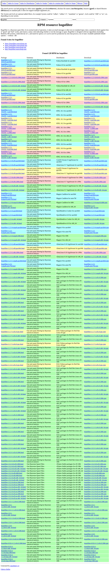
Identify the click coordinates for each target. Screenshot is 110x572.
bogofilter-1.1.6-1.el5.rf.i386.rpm (95, 361)
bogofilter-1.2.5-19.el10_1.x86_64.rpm (91, 136)
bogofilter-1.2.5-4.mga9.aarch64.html (13, 227)
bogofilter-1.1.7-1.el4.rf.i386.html (12, 340)
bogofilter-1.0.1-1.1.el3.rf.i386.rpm (96, 510)
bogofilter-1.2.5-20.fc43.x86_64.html (13, 86)
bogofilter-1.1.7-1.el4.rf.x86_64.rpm (96, 348)
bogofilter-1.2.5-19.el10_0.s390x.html (8, 152)
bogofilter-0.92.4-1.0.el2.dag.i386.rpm (91, 560)
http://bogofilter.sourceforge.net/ (16, 49)
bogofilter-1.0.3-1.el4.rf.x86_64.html (13, 448)
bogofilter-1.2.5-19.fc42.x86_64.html (13, 107)
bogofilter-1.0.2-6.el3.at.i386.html (12, 491)
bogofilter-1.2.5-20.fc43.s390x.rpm (96, 77)
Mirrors (79, 3)
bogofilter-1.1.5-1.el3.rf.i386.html (12, 407)
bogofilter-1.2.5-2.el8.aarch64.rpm (95, 244)
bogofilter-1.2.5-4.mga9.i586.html (12, 236)
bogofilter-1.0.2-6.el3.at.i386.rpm (95, 491)
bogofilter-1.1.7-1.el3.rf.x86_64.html (13, 357)
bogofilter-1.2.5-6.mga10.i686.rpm (95, 202)
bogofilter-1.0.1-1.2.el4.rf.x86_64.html (8, 506)
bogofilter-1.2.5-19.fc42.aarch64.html (8, 94)
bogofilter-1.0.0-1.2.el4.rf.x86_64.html (8, 526)
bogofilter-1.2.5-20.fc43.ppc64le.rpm (91, 69)
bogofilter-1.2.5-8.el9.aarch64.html (13, 161)
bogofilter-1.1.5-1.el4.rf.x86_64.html (13, 402)
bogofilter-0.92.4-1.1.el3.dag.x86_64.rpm (92, 556)
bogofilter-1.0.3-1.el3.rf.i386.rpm (95, 452)
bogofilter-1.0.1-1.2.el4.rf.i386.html (13, 502)
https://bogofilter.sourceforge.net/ (16, 45)
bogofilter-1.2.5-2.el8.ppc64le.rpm (95, 248)
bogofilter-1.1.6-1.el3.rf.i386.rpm (95, 382)
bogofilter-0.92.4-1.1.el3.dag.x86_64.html (9, 556)
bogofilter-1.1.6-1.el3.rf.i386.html (12, 382)
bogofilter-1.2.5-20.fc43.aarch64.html (8, 61)
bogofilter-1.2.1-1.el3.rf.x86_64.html (13, 298)
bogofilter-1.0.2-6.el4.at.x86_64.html (13, 487)
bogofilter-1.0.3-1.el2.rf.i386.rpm (95, 461)
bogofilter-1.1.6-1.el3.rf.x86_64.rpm (96, 386)
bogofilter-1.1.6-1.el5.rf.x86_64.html (13, 369)
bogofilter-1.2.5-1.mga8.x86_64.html (13, 273)
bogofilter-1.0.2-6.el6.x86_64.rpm (95, 478)
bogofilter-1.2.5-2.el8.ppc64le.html (13, 248)
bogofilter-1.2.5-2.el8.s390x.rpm (95, 252)
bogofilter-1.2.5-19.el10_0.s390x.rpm (91, 152)
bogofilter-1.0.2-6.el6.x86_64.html (12, 478)
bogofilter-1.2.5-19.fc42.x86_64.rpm (96, 107)
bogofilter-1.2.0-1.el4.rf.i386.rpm (95, 311)
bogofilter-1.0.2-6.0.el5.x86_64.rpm (96, 469)
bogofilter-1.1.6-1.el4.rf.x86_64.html (13, 377)
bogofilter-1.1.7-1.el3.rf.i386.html (12, 352)
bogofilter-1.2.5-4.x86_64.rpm (94, 219)
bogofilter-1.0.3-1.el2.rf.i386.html (12, 461)
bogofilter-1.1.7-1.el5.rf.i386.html (12, 327)
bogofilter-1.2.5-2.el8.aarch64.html (13, 244)
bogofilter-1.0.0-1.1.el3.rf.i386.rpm (96, 531)
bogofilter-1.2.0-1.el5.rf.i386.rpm (95, 302)
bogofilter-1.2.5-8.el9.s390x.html (12, 177)
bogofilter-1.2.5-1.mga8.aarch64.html (13, 261)
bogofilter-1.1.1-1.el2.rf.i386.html (12, 440)
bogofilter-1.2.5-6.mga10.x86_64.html (8, 207)
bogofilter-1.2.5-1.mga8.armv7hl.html (8, 265)
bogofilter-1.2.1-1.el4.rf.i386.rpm (95, 286)
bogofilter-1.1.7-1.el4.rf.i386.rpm (95, 340)
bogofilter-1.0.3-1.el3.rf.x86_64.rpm (96, 457)
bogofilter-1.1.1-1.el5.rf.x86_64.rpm (96, 419)
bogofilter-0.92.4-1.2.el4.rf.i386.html (13, 543)
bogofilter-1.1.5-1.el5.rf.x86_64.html (13, 394)
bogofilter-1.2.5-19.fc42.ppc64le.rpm (91, 98)
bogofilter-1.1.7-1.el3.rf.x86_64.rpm (96, 357)
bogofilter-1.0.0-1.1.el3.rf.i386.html (13, 531)
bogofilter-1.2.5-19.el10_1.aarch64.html (9, 111)
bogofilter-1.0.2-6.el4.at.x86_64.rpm (96, 487)
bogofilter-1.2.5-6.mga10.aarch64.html (8, 194)
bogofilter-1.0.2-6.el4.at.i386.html (12, 482)
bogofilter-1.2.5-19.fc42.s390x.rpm (96, 102)
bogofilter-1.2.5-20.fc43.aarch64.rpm (96, 61)
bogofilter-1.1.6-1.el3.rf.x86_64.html (13, 386)
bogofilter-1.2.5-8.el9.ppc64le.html (13, 169)
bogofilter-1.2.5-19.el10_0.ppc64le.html (9, 148)
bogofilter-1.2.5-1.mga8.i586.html (12, 269)
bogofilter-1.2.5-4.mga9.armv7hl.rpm (91, 232)
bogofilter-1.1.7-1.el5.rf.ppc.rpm (95, 332)
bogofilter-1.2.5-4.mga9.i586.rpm (95, 236)
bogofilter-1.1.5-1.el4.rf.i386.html (12, 398)
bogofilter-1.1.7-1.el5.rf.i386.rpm (95, 327)
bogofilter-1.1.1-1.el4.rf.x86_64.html (13, 427)
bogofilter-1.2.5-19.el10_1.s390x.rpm (91, 127)
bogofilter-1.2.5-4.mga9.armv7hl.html (8, 232)
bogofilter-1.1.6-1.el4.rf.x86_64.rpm (96, 377)
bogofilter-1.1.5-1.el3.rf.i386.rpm (95, 407)
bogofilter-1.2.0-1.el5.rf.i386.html (12, 302)
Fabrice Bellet (5, 569)
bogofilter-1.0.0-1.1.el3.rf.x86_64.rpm (91, 535)
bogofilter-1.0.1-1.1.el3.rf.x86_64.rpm (91, 514)
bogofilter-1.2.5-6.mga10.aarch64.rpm (91, 194)
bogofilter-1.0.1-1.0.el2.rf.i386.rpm (96, 518)
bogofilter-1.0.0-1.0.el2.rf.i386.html (13, 539)
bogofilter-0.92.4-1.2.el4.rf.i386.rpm (96, 543)
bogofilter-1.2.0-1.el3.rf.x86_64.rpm (96, 323)
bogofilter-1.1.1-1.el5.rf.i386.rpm (95, 415)
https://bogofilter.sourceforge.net (16, 43)
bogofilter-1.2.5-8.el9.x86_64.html (12, 186)
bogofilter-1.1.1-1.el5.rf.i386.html (12, 415)
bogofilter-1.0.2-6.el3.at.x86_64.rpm (96, 496)
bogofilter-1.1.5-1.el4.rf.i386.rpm (95, 398)
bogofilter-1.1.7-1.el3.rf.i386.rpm (95, 352)
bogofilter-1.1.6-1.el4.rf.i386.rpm (95, 373)
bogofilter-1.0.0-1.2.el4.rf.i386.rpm (96, 522)
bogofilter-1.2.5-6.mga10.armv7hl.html (8, 198)
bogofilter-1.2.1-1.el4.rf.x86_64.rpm (96, 290)
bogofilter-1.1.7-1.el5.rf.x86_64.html (13, 336)
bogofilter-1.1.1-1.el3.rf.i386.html (12, 432)
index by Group (13, 3)
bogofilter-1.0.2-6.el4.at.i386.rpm (95, 482)
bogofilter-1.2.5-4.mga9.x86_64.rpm (96, 240)
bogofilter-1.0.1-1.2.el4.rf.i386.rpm (96, 502)
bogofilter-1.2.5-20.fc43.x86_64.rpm (96, 86)
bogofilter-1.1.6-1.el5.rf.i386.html (12, 361)
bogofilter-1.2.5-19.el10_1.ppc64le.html (9, 119)
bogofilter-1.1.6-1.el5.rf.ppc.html (12, 365)
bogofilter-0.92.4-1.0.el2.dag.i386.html (8, 560)
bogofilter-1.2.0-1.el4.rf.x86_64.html (13, 315)
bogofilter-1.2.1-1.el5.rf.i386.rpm (95, 277)
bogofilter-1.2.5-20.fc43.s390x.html (13, 77)
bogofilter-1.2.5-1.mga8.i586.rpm (95, 269)
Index (4, 3)
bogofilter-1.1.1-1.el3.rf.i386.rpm (95, 432)
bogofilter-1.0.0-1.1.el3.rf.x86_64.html (8, 535)
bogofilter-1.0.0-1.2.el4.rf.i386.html (13, 522)
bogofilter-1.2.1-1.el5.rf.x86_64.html (13, 282)
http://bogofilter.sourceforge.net (15, 47)
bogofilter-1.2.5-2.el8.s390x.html (12, 252)
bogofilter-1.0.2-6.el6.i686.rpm (94, 473)
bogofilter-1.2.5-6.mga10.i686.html (13, 202)
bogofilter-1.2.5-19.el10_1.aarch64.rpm (92, 111)
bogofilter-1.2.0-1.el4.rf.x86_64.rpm (96, 315)
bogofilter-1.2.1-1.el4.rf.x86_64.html (13, 290)
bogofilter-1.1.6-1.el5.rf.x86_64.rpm (96, 369)
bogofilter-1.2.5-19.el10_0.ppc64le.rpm (92, 148)
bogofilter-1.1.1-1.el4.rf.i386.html (12, 423)
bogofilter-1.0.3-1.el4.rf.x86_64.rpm (96, 448)
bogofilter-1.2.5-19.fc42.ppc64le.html (8, 98)
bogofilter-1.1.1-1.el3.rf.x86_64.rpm (96, 436)
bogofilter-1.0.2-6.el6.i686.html (11, 473)
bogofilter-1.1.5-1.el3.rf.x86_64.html (13, 411)
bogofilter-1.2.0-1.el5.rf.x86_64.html (13, 307)
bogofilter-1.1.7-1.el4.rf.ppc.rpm (95, 344)
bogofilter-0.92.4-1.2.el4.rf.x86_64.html (8, 547)
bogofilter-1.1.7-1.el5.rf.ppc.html (12, 332)
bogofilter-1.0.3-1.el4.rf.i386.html (12, 444)
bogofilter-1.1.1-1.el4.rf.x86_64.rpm (96, 427)
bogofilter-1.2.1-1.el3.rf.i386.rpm (95, 294)
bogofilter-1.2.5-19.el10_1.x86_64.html (9, 136)
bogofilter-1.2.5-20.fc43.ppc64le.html (8, 69)
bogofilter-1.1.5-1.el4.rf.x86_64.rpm (96, 402)
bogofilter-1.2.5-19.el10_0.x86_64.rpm (91, 157)
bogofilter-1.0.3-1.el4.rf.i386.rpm (95, 444)
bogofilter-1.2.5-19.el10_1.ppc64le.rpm (92, 119)
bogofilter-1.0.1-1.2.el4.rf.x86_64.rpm (91, 506)
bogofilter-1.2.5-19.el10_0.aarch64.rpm (92, 144)
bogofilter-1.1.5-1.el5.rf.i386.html (12, 390)
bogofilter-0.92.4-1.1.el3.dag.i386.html (8, 551)
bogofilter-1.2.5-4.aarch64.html (11, 211)
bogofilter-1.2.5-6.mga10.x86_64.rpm (91, 207)
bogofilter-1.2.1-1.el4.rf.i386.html (12, 286)
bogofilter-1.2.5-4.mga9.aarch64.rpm (96, 227)
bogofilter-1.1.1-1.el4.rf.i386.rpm (95, 423)
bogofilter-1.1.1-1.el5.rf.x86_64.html (13, 419)
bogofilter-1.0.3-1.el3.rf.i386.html (12, 452)
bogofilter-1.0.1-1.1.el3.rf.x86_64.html (8, 514)
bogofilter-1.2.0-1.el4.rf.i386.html (12, 311)
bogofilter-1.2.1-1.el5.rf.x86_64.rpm (96, 282)
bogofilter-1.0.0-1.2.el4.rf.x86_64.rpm (91, 526)
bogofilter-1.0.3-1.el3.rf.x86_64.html (13, 457)
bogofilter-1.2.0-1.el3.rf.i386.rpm (95, 319)
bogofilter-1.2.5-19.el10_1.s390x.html (8, 127)
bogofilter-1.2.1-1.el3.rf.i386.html (12, 294)
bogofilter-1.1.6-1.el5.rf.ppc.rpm (95, 365)
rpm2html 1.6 (14, 566)
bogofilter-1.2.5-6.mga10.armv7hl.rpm (91, 198)
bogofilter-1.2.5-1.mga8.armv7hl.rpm (91, 265)
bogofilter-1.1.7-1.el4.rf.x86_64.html (13, 348)
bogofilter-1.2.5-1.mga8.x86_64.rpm (96, 273)
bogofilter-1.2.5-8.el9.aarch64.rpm (95, 161)
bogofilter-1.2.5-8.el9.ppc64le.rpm (95, 169)
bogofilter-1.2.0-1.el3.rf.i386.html (12, 319)
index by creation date (56, 3)
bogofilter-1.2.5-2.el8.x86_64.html (12, 257)
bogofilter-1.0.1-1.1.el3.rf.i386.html (13, 510)
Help (85, 3)
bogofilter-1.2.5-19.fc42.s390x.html (13, 102)
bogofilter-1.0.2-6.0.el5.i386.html (12, 464)
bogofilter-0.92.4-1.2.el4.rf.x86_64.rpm (91, 547)
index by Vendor (41, 3)
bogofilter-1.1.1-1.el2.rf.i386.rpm (95, 440)
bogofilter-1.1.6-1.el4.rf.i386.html (12, 373)
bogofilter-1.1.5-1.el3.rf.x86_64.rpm (96, 411)
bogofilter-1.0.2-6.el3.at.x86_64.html (13, 496)
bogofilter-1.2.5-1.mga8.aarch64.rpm (96, 261)
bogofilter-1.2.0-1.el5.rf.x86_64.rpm (96, 307)
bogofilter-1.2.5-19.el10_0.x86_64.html (9, 157)
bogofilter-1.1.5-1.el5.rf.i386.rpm (95, 390)
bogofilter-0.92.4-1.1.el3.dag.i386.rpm (91, 551)
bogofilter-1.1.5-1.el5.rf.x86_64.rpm (96, 394)
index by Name (70, 3)
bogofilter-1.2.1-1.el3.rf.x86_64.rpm (96, 298)
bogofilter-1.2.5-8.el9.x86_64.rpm (95, 186)
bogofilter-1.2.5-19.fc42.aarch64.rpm (96, 94)
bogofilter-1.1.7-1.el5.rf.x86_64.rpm (96, 336)
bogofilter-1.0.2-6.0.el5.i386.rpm (95, 464)
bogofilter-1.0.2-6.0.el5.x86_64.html (13, 469)
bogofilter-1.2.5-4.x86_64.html (11, 219)
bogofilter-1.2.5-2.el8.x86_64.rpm (95, 257)
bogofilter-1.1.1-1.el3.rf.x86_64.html (13, 436)
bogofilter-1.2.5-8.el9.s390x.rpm (95, 177)
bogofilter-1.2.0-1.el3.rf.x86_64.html (13, 323)
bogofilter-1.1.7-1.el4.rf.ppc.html (12, 344)
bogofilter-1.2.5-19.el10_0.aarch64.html (9, 144)
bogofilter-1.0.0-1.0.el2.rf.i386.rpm (96, 539)
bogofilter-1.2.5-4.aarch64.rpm (94, 211)
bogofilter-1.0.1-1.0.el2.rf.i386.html (13, 518)
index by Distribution (27, 3)
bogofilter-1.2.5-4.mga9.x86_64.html (13, 240)
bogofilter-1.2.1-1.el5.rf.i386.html (12, 277)
